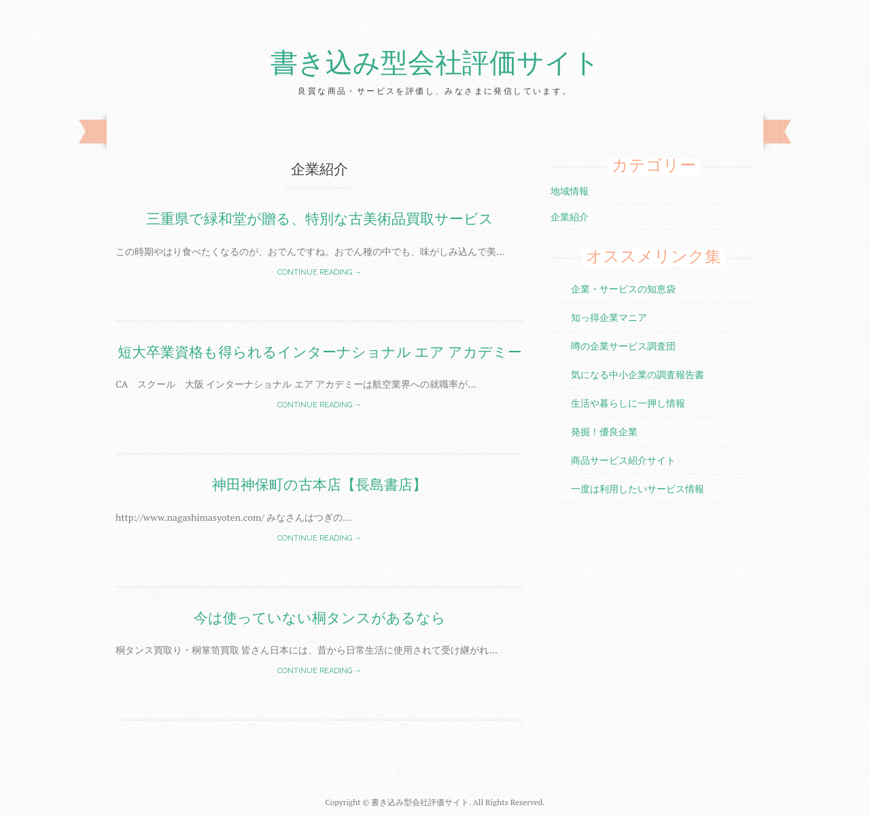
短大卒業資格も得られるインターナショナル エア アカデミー (320, 351)
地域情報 (570, 190)
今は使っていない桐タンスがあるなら (320, 617)
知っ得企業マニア (609, 317)
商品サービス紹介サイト (623, 460)
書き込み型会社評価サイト (435, 63)
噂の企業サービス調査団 (623, 345)
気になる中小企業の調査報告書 (637, 374)
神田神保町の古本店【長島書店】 (319, 484)
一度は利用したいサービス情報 (637, 488)
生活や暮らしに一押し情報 (628, 402)
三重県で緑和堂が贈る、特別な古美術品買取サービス (319, 218)
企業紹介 (570, 216)
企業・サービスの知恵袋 (623, 288)
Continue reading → (319, 272)
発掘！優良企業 (604, 431)
